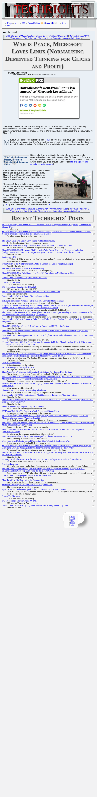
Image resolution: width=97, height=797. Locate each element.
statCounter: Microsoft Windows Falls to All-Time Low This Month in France (33, 301)
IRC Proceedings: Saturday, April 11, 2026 (19, 287)
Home (9, 23)
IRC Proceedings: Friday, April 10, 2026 (18, 368)
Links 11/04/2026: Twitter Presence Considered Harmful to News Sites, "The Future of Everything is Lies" (45, 331)
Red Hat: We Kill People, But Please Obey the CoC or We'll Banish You (31, 292)
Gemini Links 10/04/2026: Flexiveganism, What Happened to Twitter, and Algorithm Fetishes (39, 395)
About (17, 23)
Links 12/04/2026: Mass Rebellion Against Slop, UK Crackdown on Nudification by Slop (38, 274)
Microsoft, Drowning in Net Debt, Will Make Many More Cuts (27, 485)
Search (64, 23)
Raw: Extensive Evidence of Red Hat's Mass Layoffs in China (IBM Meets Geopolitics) (37, 437)
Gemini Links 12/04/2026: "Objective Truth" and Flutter (24, 278)
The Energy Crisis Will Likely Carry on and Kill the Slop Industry (28, 241)
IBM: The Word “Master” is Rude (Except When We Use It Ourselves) (37, 37)
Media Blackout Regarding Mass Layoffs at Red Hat (23, 407)
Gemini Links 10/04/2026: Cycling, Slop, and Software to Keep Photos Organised (35, 506)
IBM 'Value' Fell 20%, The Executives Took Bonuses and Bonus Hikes (30, 412)
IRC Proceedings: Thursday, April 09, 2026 (19, 501)
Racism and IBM (9, 257)
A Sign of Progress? (10, 465)
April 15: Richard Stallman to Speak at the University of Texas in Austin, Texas (34, 490)
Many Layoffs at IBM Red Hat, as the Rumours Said (23, 481)
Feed (9, 25)
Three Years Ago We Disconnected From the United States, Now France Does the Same (37, 373)
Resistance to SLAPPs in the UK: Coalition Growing (23, 269)
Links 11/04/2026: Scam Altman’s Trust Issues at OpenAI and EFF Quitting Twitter (35, 327)
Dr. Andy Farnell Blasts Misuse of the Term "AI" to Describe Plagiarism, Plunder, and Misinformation (43, 460)
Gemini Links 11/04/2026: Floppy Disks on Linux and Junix (26, 297)
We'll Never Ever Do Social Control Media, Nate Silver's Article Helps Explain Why (36, 441)
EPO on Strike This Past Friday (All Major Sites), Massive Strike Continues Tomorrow (37, 246)
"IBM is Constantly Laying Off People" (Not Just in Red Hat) (26, 476)
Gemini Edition (34, 23)
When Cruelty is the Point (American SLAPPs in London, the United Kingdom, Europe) (37, 264)
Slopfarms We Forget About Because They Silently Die (24, 391)
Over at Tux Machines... (11, 283)
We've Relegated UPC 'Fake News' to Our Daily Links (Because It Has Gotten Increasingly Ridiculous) (49, 38)
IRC (23, 23)
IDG (49, 140)
